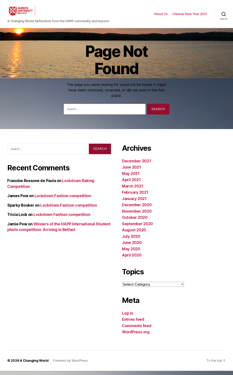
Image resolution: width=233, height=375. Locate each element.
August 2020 (134, 234)
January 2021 (134, 203)
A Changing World (34, 365)
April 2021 (131, 184)
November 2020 (137, 215)
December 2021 (136, 165)
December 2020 (137, 209)
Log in (127, 317)
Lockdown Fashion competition (63, 200)
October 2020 (134, 221)
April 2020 (131, 259)
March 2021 (132, 190)
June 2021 (131, 171)
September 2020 (137, 228)
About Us (161, 16)
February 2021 (135, 196)
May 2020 (131, 253)
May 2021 (131, 177)
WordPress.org (136, 336)
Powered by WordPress (70, 365)
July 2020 (131, 240)
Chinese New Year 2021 (189, 16)
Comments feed (136, 330)
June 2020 (132, 246)
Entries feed (133, 323)
